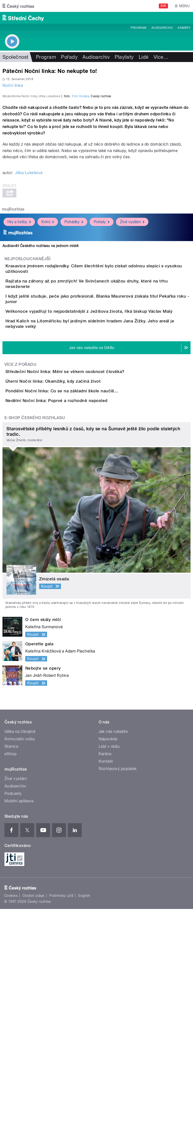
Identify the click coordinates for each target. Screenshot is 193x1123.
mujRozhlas (13, 317)
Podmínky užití (61, 1110)
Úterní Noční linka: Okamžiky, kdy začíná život (72, 552)
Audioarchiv (162, 28)
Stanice (11, 960)
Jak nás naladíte (113, 945)
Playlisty (124, 57)
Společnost (15, 57)
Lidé (144, 57)
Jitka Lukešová (29, 281)
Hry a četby (19, 330)
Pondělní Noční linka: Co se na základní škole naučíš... (81, 576)
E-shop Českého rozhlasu (34, 631)
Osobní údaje (34, 1110)
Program (138, 28)
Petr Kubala (80, 205)
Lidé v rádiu (109, 960)
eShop (10, 968)
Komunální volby (19, 953)
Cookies (11, 1110)
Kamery (184, 28)
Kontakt (106, 975)
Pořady (69, 57)
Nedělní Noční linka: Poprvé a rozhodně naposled (76, 600)
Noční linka (12, 85)
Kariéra (105, 968)
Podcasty (13, 1007)
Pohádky (73, 330)
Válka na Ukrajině (19, 945)
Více (161, 57)
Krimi (47, 330)
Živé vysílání (132, 330)
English (84, 1110)
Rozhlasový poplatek (118, 983)
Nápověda (108, 953)
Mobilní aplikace (19, 1015)
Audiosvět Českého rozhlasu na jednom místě (40, 354)
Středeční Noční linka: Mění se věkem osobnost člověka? (84, 529)
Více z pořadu (20, 522)
